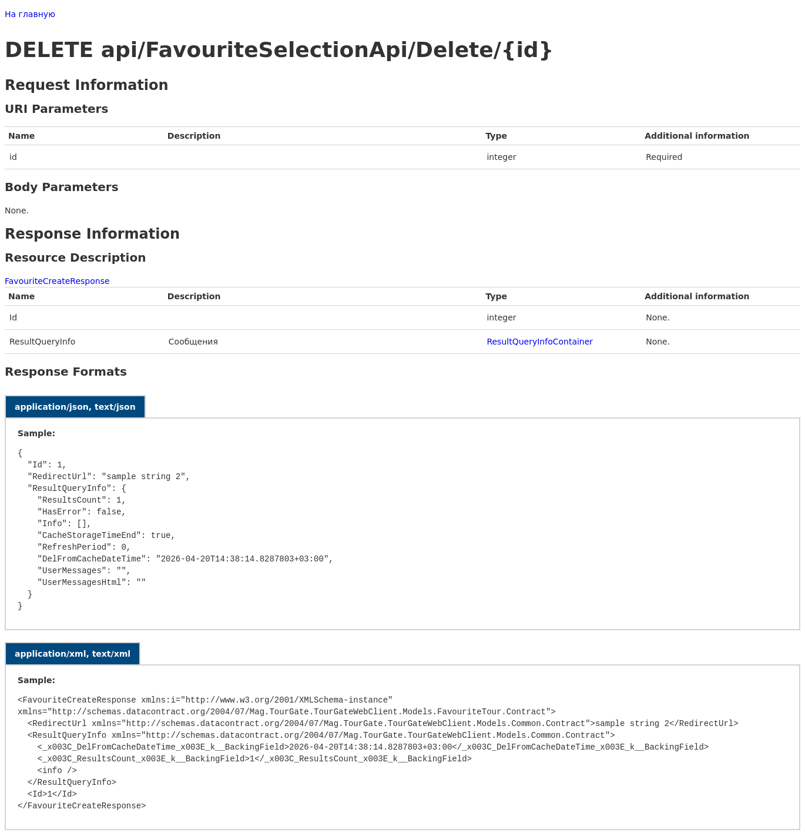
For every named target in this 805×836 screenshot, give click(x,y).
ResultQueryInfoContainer (540, 341)
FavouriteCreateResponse (57, 281)
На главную (30, 14)
